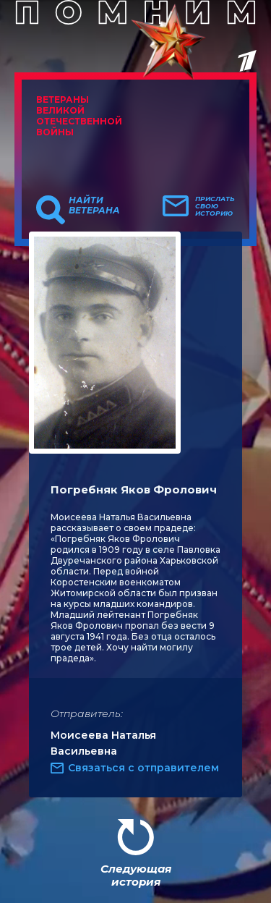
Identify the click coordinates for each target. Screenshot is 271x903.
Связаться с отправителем (143, 767)
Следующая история (135, 875)
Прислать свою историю (215, 206)
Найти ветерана (94, 205)
